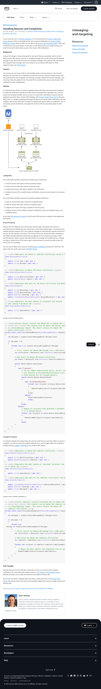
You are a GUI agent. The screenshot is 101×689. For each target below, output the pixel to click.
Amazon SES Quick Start (80, 52)
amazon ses (10, 588)
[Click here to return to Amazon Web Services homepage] (6, 10)
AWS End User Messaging (80, 45)
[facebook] (71, 676)
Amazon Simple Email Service (24, 588)
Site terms (13, 681)
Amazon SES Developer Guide (47, 43)
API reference (41, 572)
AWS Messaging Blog (10, 25)
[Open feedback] (99, 344)
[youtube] (84, 676)
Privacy (6, 681)
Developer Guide (53, 572)
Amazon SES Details (78, 49)
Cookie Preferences (25, 681)
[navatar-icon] (96, 2)
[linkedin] (74, 676)
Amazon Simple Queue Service (48, 97)
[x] (68, 676)
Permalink (6, 33)
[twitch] (81, 676)
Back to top (50, 670)
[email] (90, 676)
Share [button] (14, 33)
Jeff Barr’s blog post (25, 39)
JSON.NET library (31, 249)
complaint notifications (21, 445)
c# (46, 588)
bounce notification (39, 247)
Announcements (40, 588)
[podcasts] (87, 676)
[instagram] (78, 676)
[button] (98, 2)
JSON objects (21, 65)
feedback (50, 588)
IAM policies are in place (18, 216)
